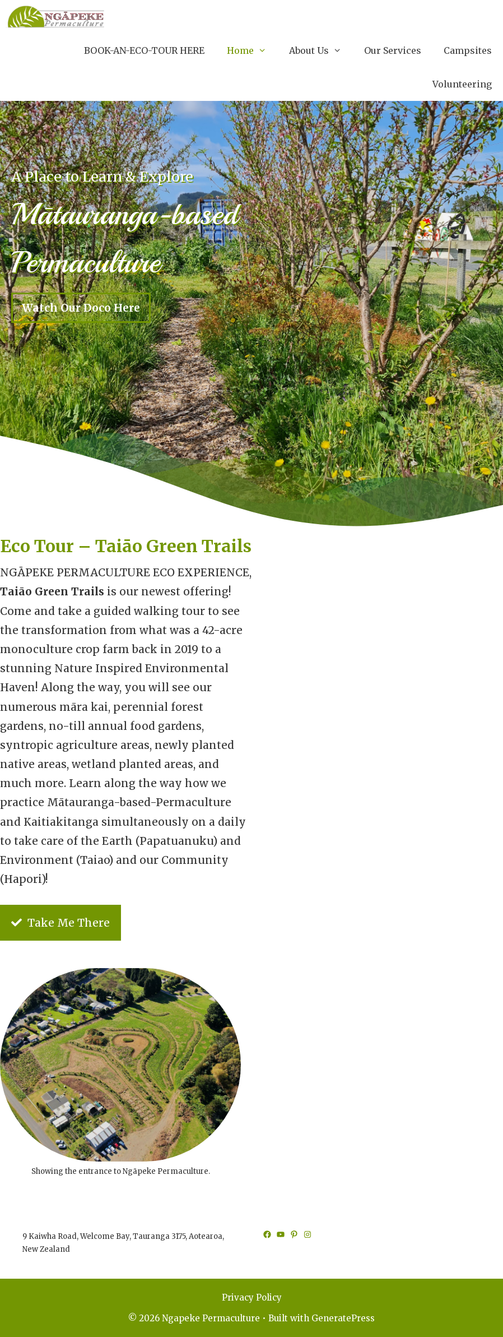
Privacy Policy (252, 1297)
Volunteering (462, 84)
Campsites (468, 50)
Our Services (392, 50)
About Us (321, 50)
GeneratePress (343, 1318)
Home (252, 50)
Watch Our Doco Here (81, 307)
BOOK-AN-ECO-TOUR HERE (144, 50)
